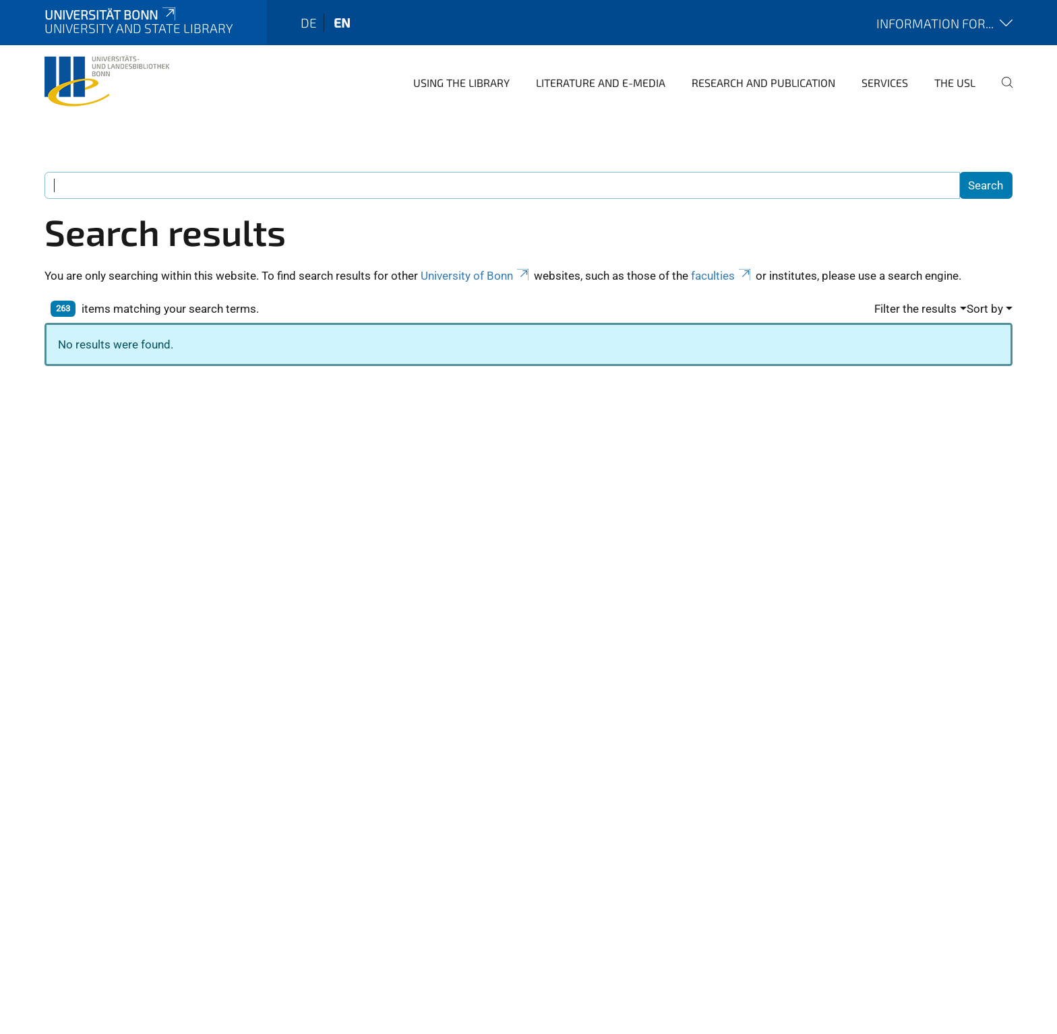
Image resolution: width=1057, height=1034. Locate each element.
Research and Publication (763, 82)
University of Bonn (476, 275)
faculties (722, 275)
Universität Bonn (111, 14)
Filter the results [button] (915, 308)
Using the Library (461, 82)
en (342, 22)
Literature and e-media (600, 82)
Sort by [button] (985, 308)
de (309, 22)
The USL (954, 82)
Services (885, 82)
